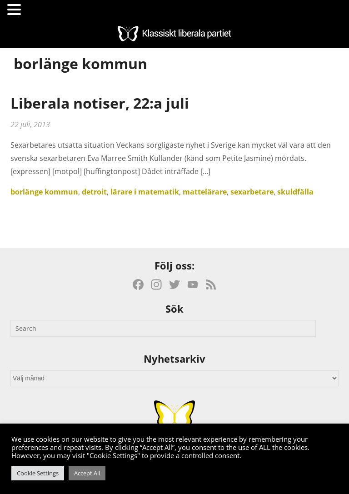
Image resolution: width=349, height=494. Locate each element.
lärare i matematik (144, 192)
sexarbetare (252, 192)
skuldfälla (295, 192)
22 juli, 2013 (30, 125)
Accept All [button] (87, 473)
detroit (94, 192)
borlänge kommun (44, 192)
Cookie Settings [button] (38, 473)
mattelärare (205, 192)
